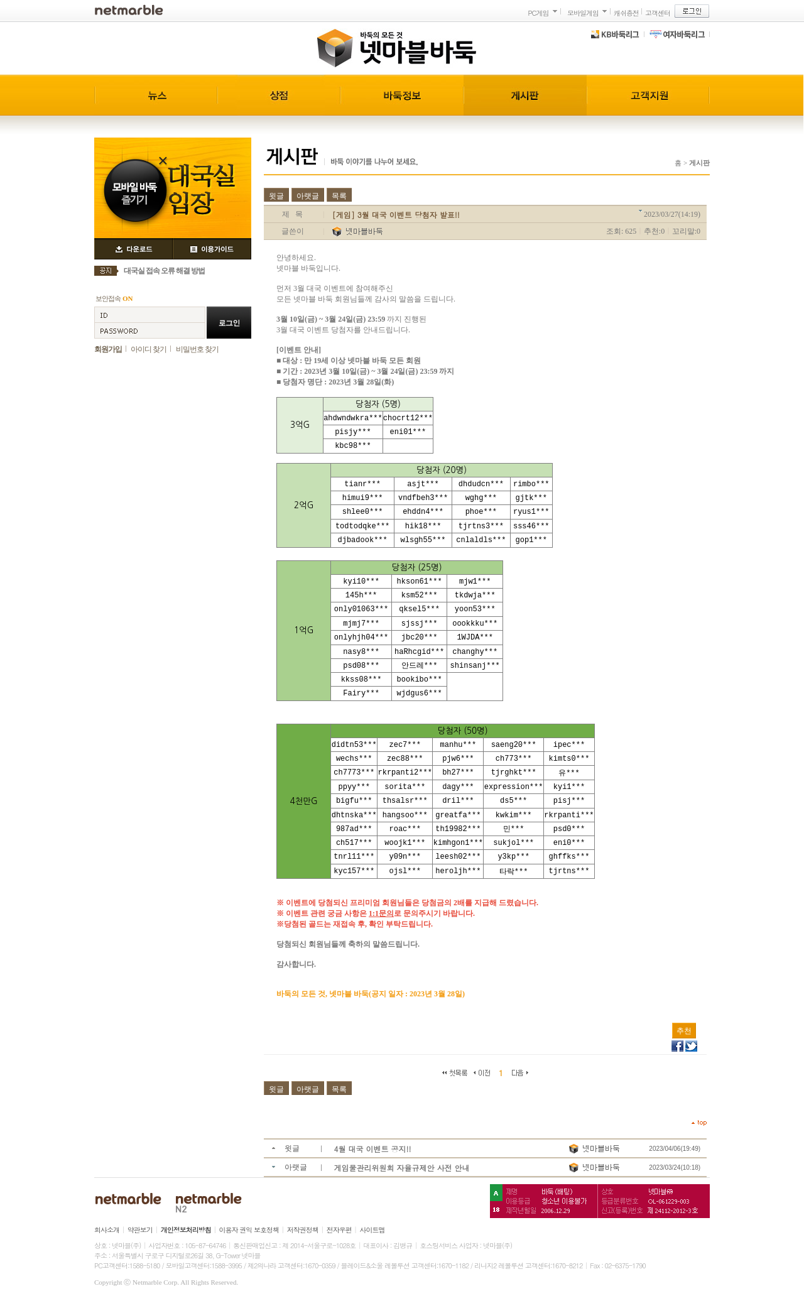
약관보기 (140, 1229)
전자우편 (339, 1229)
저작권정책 (302, 1229)
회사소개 (106, 1229)
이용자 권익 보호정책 (249, 1229)
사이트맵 (372, 1229)
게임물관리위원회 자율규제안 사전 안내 (402, 1167)
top (699, 1123)
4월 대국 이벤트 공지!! (372, 1148)
